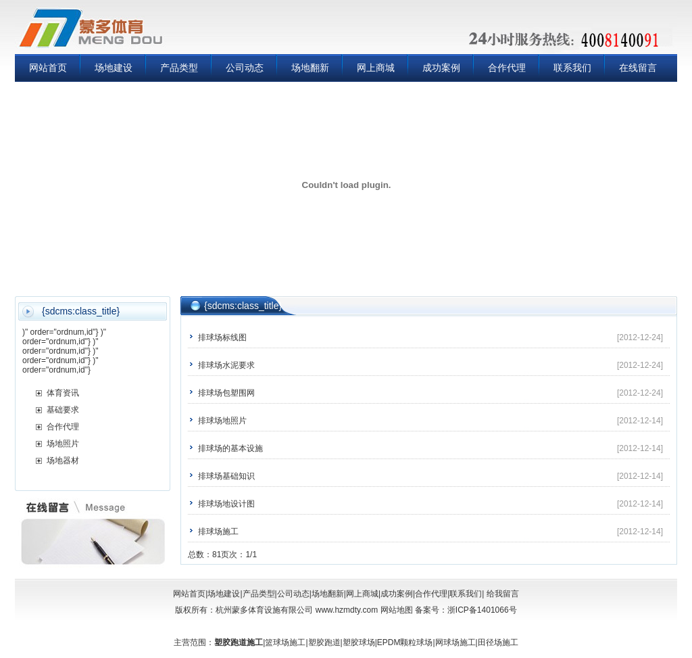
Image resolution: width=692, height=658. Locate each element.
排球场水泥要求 (226, 365)
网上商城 (376, 68)
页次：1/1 (239, 554)
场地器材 (63, 460)
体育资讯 (63, 393)
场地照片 (63, 443)
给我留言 (501, 593)
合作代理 (507, 68)
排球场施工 (218, 531)
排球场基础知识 (226, 476)
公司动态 (245, 68)
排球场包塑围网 (226, 393)
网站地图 (396, 610)
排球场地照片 (222, 420)
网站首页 (48, 68)
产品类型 (179, 68)
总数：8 (202, 554)
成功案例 (441, 68)
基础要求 (63, 410)
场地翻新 (310, 68)
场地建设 (113, 68)
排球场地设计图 (226, 504)
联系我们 (572, 68)
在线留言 (638, 68)
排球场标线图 (222, 337)
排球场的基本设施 (230, 448)
